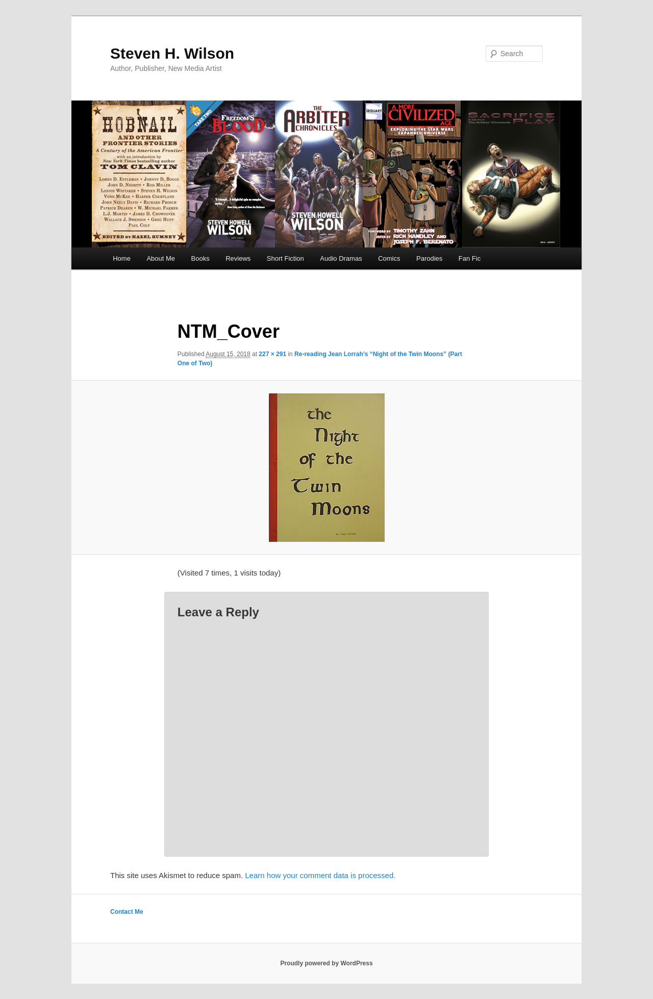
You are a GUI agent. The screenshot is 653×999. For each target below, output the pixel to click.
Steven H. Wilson (172, 53)
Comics (389, 258)
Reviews (237, 258)
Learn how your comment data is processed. (320, 875)
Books (200, 258)
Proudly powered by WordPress (326, 963)
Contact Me (126, 911)
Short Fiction (285, 258)
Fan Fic (470, 258)
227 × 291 (272, 354)
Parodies (429, 258)
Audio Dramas (341, 258)
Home (122, 258)
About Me (160, 258)
